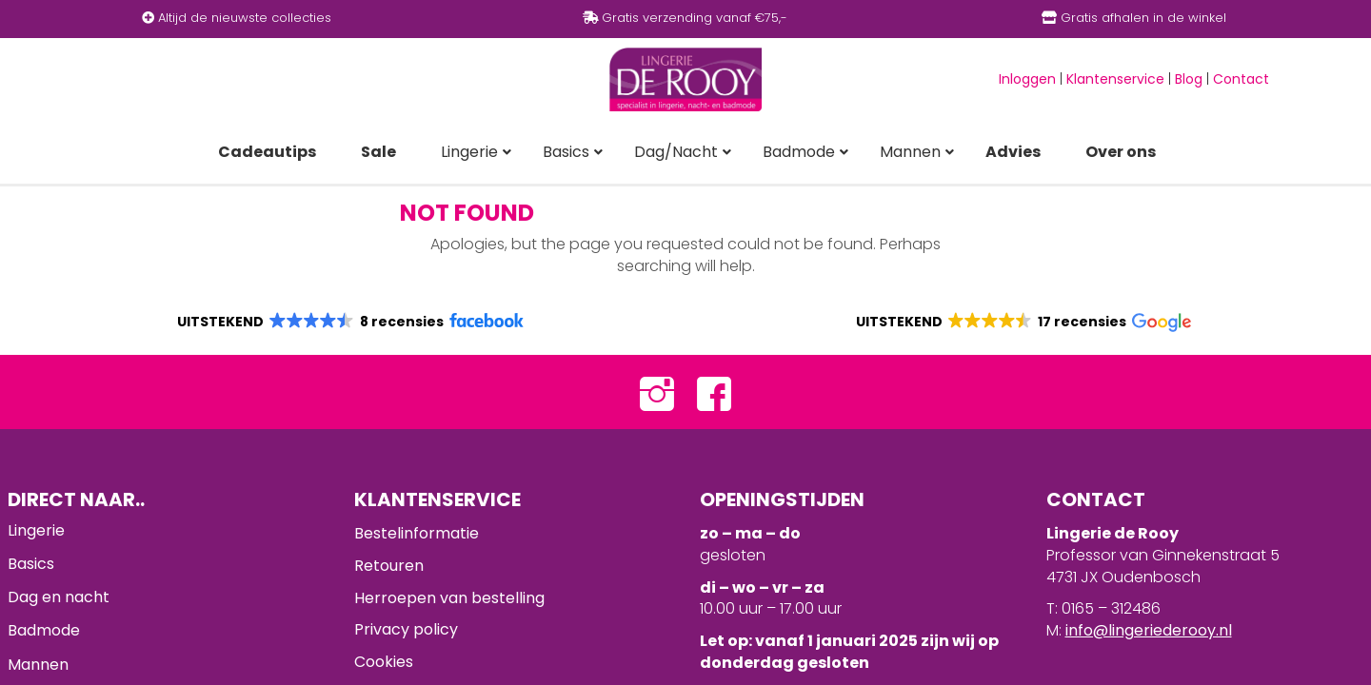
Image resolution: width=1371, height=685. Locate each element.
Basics (31, 564)
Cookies (383, 662)
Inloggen (1027, 78)
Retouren (389, 566)
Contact (1241, 78)
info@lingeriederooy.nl (1148, 630)
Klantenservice (1115, 78)
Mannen (38, 664)
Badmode (44, 630)
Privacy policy (406, 629)
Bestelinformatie (416, 533)
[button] (348, 321)
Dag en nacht (58, 597)
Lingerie (36, 530)
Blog (1188, 78)
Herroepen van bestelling (449, 598)
